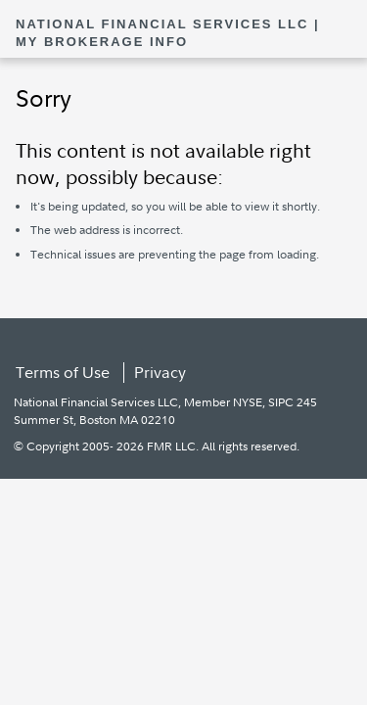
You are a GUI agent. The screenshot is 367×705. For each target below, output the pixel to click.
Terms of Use (63, 372)
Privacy (160, 372)
